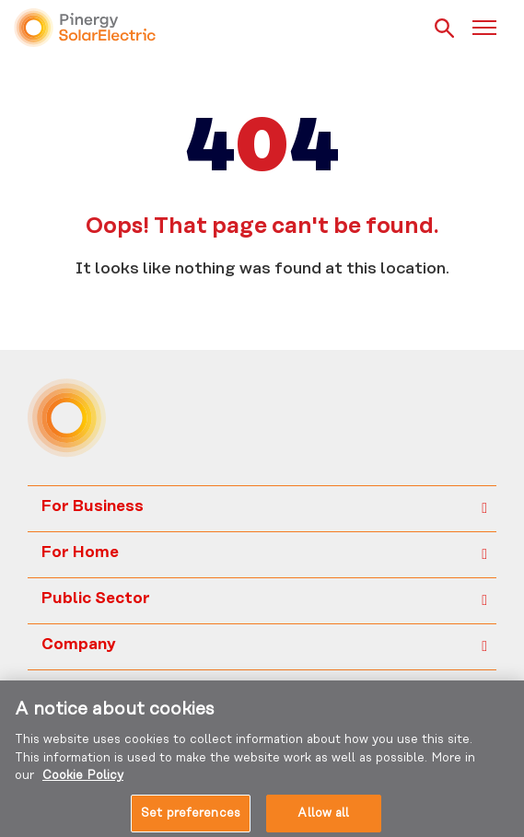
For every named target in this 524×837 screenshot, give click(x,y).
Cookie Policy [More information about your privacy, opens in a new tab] (82, 780)
